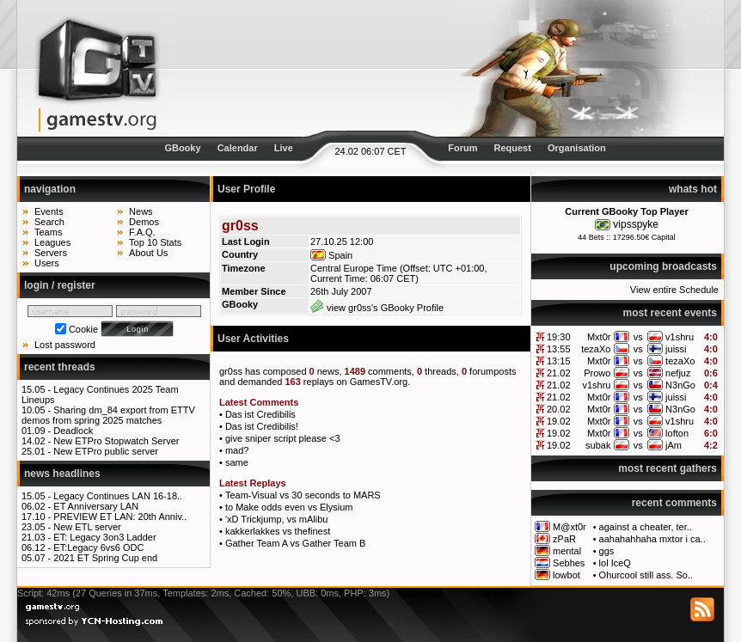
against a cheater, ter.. (645, 527)
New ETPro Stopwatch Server (116, 441)
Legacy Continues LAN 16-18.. (117, 496)
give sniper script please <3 (282, 438)
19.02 (559, 421)
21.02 (559, 373)
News (141, 211)
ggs (607, 551)
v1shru (679, 337)
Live (283, 148)
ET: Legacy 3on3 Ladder (104, 537)
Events (49, 211)
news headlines (62, 474)
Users (46, 263)
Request (512, 148)
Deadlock (73, 430)
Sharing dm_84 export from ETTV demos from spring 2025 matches (108, 415)
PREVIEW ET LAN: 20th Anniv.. (120, 516)
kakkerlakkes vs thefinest (277, 531)
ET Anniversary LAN (95, 506)
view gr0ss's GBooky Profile (377, 308)
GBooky (182, 148)
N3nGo (680, 385)
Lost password (64, 344)
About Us (148, 253)
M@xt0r (569, 527)
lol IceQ (615, 563)
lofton (677, 433)
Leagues (52, 242)
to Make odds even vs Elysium (289, 507)
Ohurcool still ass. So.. (646, 575)
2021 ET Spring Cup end (105, 558)
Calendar (237, 148)
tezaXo (595, 349)
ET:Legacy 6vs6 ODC (98, 547)
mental (567, 551)
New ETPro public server (105, 451)
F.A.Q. (142, 232)
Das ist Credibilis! (261, 426)
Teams (48, 232)
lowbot (566, 575)
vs (638, 337)
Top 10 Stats (155, 242)
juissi (675, 349)
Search (49, 222)
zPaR (564, 539)
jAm (673, 445)
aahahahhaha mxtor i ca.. (652, 539)
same (236, 462)
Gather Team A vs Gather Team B (295, 543)
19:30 (559, 337)
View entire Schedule (674, 289)
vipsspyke (635, 224)
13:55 (559, 349)
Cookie (83, 329)
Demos (144, 222)
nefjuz (677, 373)
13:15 (559, 361)
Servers (50, 253)
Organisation (577, 148)
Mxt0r (599, 337)
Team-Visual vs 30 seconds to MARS (303, 495)
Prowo (597, 373)
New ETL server (86, 527)
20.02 (559, 409)
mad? (237, 450)
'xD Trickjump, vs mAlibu (276, 519)
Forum (462, 148)
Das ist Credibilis (260, 414)
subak (597, 445)
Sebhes (569, 563)
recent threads (59, 367)
